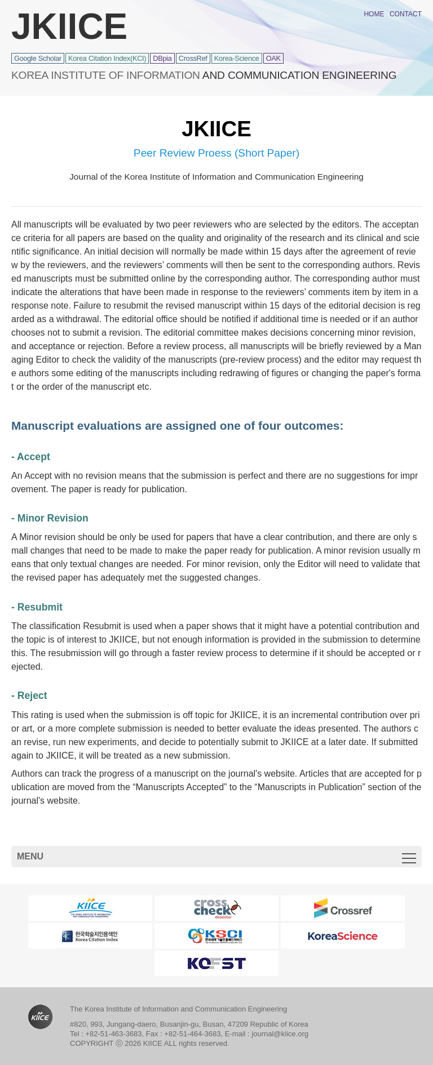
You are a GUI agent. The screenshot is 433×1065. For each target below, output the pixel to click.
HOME (374, 14)
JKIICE (69, 26)
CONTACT (406, 14)
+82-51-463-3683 (113, 1034)
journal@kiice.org (279, 1034)
